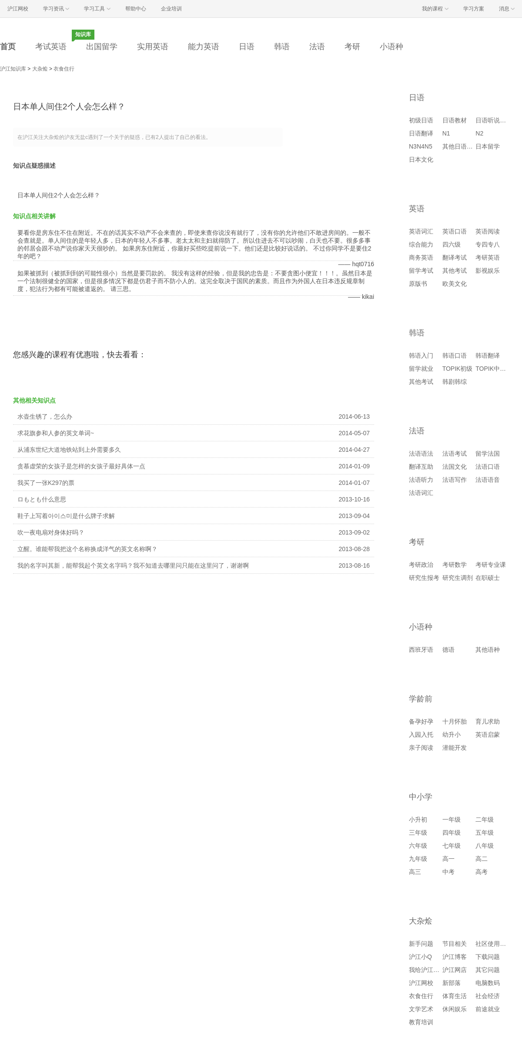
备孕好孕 (421, 721)
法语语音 (487, 479)
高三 (415, 871)
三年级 (418, 832)
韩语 (282, 46)
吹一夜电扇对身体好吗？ (50, 532)
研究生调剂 (457, 577)
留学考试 (421, 270)
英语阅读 (487, 231)
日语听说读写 (493, 120)
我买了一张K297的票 (45, 482)
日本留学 (487, 146)
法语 (317, 46)
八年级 (484, 845)
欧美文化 (454, 283)
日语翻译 (421, 133)
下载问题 (487, 956)
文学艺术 (421, 1009)
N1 (446, 133)
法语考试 (454, 453)
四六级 (451, 244)
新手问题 (421, 943)
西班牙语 (421, 649)
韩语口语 (454, 355)
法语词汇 (421, 492)
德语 (448, 649)
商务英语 (421, 257)
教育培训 (421, 1022)
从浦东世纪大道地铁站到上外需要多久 (69, 449)
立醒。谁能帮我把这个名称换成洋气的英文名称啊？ (87, 548)
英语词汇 (421, 231)
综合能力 (421, 244)
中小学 (420, 796)
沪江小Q (420, 956)
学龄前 (420, 698)
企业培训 (171, 9)
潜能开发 (454, 747)
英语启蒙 (487, 734)
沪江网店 (454, 969)
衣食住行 (64, 69)
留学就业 (421, 368)
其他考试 (454, 270)
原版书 (418, 283)
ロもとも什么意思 (41, 499)
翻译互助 (421, 466)
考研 (352, 46)
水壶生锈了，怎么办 (44, 416)
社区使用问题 (493, 943)
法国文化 (454, 466)
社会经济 (487, 995)
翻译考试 (454, 257)
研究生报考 (424, 577)
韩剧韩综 (454, 381)
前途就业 (487, 1009)
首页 (8, 46)
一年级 (451, 819)
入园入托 (421, 734)
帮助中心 (135, 9)
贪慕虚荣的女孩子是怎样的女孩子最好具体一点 (81, 466)
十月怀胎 (454, 721)
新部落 (451, 982)
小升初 (418, 819)
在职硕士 (487, 577)
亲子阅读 (421, 747)
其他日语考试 (460, 146)
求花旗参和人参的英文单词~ (55, 433)
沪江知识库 (13, 69)
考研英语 (487, 257)
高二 (481, 858)
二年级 (484, 819)
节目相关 (454, 943)
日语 (246, 46)
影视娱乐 (487, 270)
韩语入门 (421, 355)
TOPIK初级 (457, 368)
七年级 (451, 845)
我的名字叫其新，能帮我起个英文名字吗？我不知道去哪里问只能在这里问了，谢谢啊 (133, 565)
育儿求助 (487, 721)
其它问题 (487, 969)
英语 (417, 208)
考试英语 (51, 46)
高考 (481, 871)
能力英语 (203, 46)
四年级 (451, 832)
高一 (448, 858)
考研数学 (454, 564)
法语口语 (487, 466)
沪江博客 (454, 956)
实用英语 (152, 46)
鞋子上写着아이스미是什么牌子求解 (66, 515)
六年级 (418, 845)
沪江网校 (421, 982)
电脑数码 (487, 982)
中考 (448, 871)
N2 (479, 133)
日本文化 (421, 159)
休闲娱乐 (454, 1009)
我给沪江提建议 (430, 969)
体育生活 (454, 995)
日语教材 (454, 120)
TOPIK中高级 (493, 368)
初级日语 (421, 120)
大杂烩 (40, 69)
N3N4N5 (420, 146)
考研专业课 (490, 564)
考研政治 (421, 564)
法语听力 (421, 479)
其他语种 (487, 649)
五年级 (484, 832)
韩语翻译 (487, 355)
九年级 (418, 858)
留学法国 (487, 453)
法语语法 (421, 453)
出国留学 (101, 46)
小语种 (391, 46)
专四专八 (487, 244)
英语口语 (454, 231)
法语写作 (454, 479)
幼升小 (451, 734)
